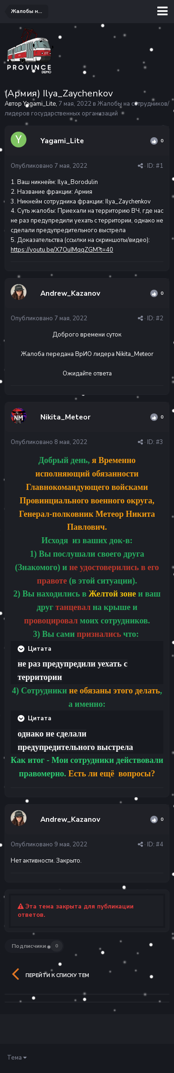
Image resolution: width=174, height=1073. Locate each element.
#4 (159, 844)
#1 (159, 166)
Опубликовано (49, 166)
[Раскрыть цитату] (22, 649)
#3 (159, 442)
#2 (159, 318)
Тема (16, 1058)
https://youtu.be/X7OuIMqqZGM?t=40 (62, 250)
